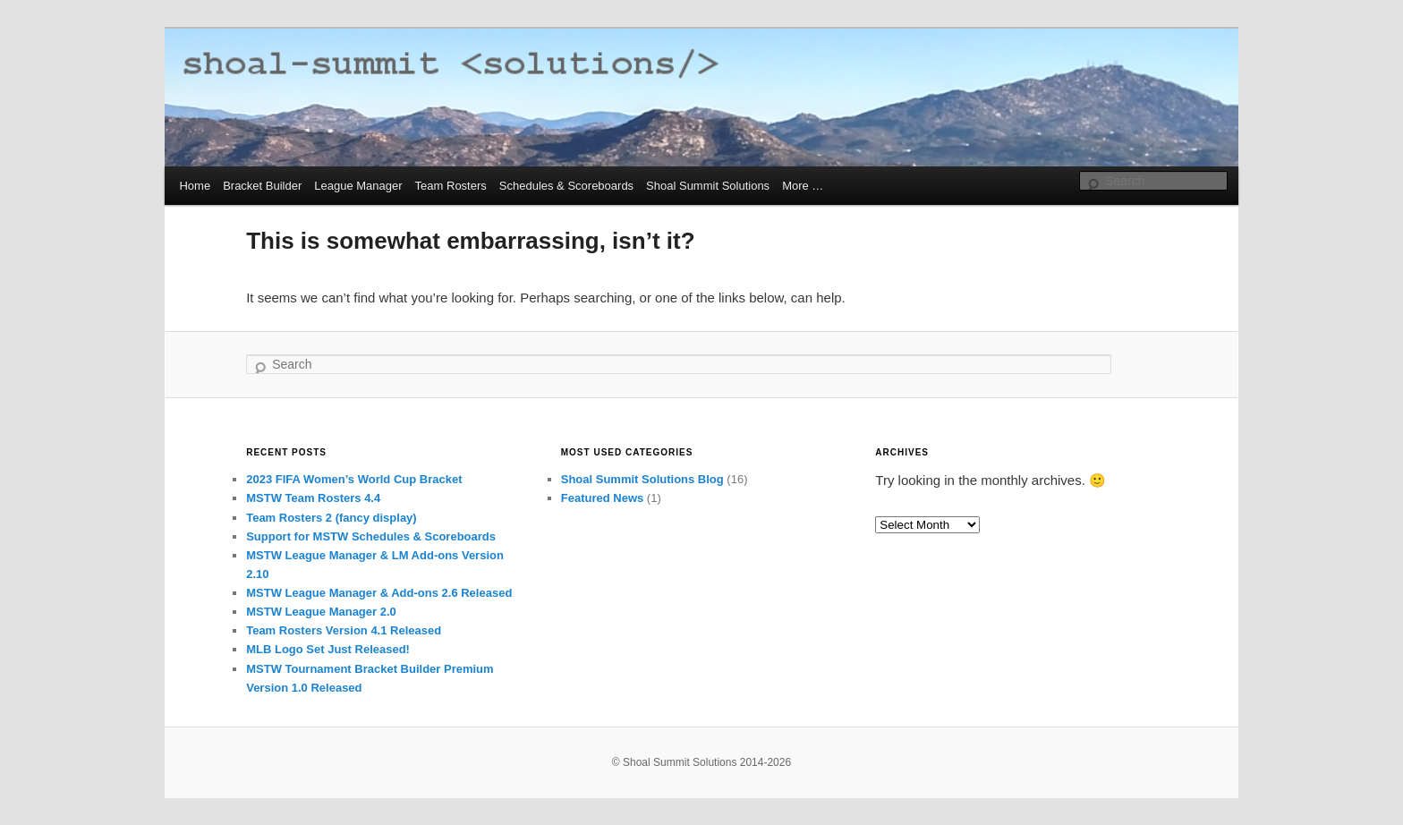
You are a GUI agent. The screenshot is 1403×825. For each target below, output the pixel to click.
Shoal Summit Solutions (708, 185)
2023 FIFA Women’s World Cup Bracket (354, 479)
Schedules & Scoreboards (566, 185)
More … (802, 185)
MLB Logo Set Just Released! (328, 649)
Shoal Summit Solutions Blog (642, 479)
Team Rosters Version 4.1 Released (343, 630)
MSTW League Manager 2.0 (321, 611)
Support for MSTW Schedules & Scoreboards (371, 536)
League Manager (358, 185)
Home (194, 185)
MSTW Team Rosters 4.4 (313, 498)
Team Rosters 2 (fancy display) (331, 517)
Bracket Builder (262, 185)
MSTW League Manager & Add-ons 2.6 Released (379, 593)
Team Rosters (451, 185)
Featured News (602, 498)
